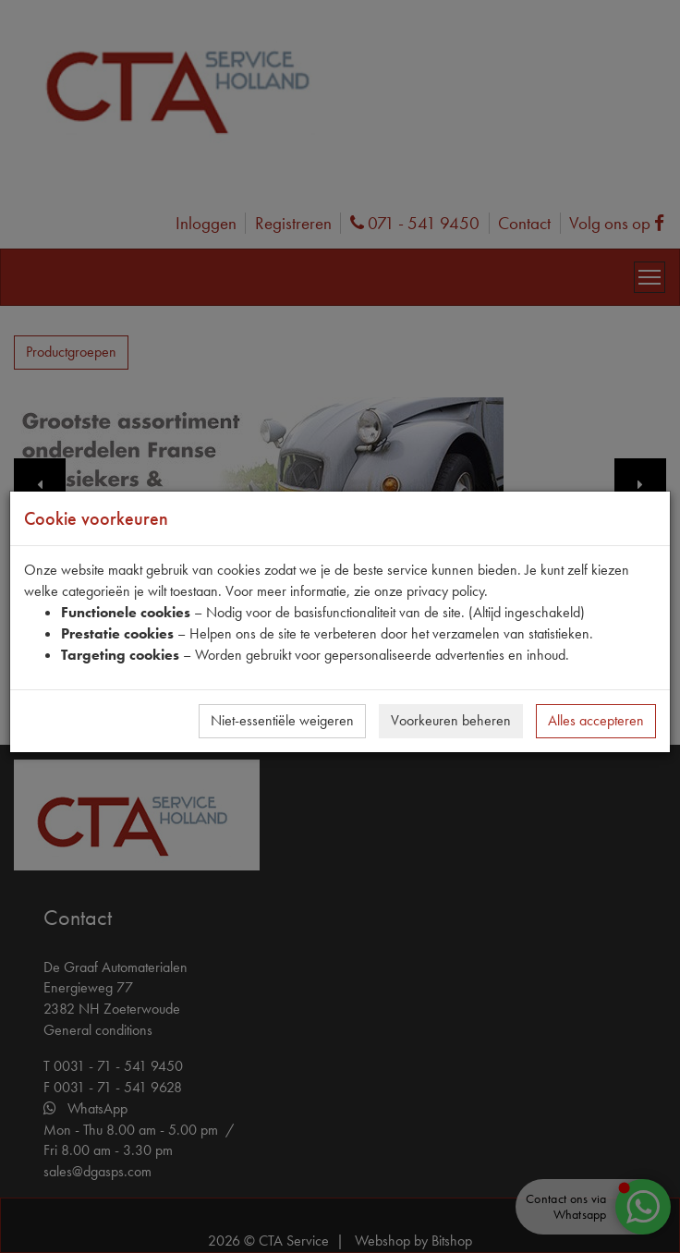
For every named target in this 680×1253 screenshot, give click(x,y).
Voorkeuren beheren (451, 720)
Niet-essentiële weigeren (282, 720)
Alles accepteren (596, 720)
